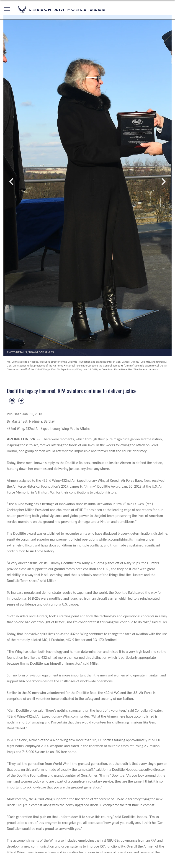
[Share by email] (21, 401)
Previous (11, 181)
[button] (7, 9)
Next (163, 181)
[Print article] (12, 401)
